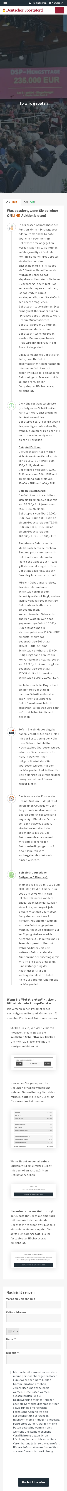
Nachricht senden (33, 1482)
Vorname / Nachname (20, 1299)
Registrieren (38, 2)
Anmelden (55, 2)
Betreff (11, 1339)
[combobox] (12, 1331)
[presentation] (33, 1466)
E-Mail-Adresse (16, 1312)
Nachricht (13, 1352)
